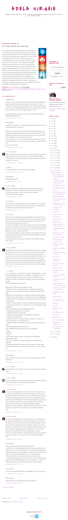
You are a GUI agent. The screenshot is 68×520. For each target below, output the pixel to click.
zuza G (7, 214)
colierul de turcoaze (57, 214)
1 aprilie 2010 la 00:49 (14, 483)
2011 (52, 145)
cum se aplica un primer (58, 237)
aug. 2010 (55, 160)
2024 (52, 123)
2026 (52, 118)
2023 (52, 126)
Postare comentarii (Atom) (16, 501)
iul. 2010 (55, 162)
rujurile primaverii (57, 219)
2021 (52, 131)
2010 (52, 148)
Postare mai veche (42, 498)
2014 (52, 138)
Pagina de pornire (24, 498)
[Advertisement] (34, 30)
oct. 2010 (55, 155)
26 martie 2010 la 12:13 (14, 412)
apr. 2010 (55, 170)
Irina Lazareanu (56, 216)
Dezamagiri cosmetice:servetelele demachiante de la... (58, 180)
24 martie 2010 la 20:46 (14, 147)
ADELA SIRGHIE (34, 9)
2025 (52, 121)
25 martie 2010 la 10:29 (14, 243)
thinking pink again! (57, 268)
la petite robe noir (56, 296)
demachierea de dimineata (28, 89)
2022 (52, 128)
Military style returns (57, 317)
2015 (52, 136)
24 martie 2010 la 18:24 (14, 118)
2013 (52, 140)
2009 (52, 337)
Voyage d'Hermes (56, 221)
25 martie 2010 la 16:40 (14, 373)
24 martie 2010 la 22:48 (14, 172)
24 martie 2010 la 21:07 (14, 162)
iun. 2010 (55, 165)
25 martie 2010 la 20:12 (14, 385)
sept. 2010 (55, 157)
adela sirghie (9, 151)
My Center (55, 305)
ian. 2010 (55, 334)
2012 (52, 143)
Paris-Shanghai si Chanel (58, 185)
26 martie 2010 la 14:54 (14, 464)
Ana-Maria (8, 185)
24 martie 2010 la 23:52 (14, 181)
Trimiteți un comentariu (8, 487)
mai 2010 (55, 167)
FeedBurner (61, 76)
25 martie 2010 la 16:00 (14, 362)
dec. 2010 (55, 150)
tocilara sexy (55, 303)
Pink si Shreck (56, 315)
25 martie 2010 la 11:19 (14, 266)
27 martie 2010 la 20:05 (14, 473)
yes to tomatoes (56, 257)
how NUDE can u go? (57, 312)
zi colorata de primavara (58, 319)
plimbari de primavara (57, 196)
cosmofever (8, 378)
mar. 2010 (55, 172)
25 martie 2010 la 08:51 (14, 196)
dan (6, 167)
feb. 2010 (55, 331)
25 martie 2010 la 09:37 (14, 210)
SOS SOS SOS (56, 211)
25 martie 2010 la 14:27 (14, 351)
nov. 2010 (55, 153)
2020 (52, 133)
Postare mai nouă (6, 498)
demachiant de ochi (13, 89)
